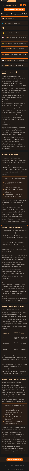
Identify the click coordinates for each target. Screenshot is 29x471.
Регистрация (11, 1)
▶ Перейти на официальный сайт (14, 9)
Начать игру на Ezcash (14, 459)
